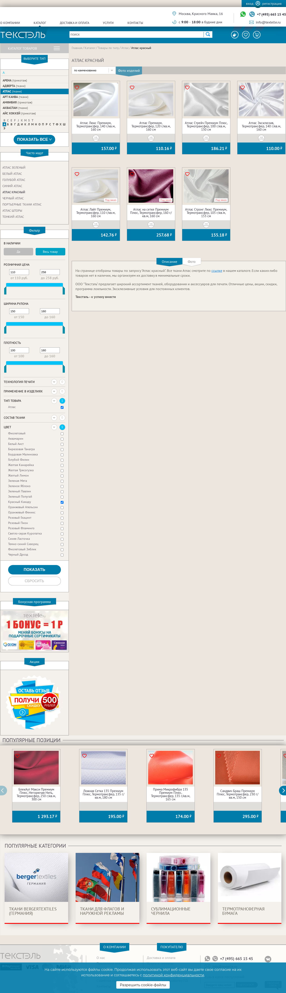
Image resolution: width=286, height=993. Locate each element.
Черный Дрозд (18, 554)
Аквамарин (15, 438)
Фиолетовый (17, 433)
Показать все (34, 139)
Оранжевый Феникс (21, 512)
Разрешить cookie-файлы (143, 985)
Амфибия (17, 102)
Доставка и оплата (74, 23)
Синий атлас (12, 186)
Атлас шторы (12, 211)
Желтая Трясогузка (21, 470)
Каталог (40, 23)
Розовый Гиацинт (19, 517)
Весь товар (50, 252)
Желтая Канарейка (21, 464)
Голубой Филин (18, 459)
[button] (285, 790)
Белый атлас (12, 174)
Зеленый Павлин (19, 491)
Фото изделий (129, 70)
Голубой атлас (13, 180)
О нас (101, 957)
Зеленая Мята (17, 480)
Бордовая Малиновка (23, 454)
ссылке (216, 270)
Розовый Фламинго (21, 528)
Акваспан (15, 108)
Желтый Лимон (18, 475)
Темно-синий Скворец (23, 543)
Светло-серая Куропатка (25, 533)
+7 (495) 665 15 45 (271, 14)
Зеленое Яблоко (19, 485)
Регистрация (272, 3)
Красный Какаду (19, 501)
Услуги (108, 23)
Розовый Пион (18, 522)
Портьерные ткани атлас (22, 204)
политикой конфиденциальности (173, 975)
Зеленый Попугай (20, 496)
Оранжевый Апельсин (23, 507)
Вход (249, 3)
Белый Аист (16, 443)
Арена (15, 80)
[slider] (5, 291)
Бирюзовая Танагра (21, 449)
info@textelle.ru (268, 22)
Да (18, 252)
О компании (10, 23)
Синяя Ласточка (19, 538)
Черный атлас (13, 198)
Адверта (14, 86)
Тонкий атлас (13, 217)
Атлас (12, 91)
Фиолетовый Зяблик (22, 549)
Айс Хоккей (19, 113)
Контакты (135, 23)
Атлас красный (13, 192)
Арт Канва (15, 97)
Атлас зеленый (14, 168)
